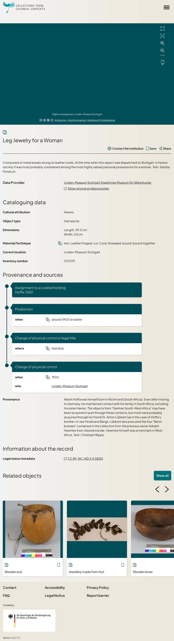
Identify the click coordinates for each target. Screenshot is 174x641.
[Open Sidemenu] (166, 7)
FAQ (6, 595)
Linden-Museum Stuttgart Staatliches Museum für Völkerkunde (107, 182)
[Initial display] (162, 36)
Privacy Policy (98, 587)
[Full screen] (162, 28)
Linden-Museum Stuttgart (70, 386)
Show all (162, 475)
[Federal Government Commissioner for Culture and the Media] (29, 621)
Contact (9, 587)
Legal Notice (55, 595)
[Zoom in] (162, 43)
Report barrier (98, 595)
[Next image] (166, 489)
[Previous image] (157, 489)
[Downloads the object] (162, 62)
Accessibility (55, 587)
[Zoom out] (162, 51)
